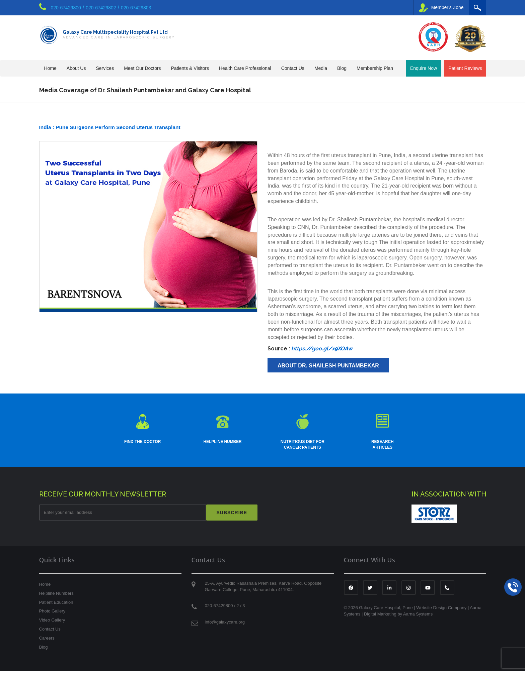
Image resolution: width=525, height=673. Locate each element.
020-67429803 (136, 7)
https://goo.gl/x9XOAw (321, 348)
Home (50, 68)
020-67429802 (101, 7)
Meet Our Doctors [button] (142, 68)
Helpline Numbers (56, 595)
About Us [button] (76, 68)
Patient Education (56, 604)
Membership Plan (375, 68)
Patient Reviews (465, 68)
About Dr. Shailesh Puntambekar (328, 365)
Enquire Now (423, 68)
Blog (342, 68)
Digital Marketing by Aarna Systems (398, 616)
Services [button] (105, 68)
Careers (47, 640)
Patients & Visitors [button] (190, 68)
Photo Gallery (52, 612)
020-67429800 (66, 7)
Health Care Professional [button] (245, 68)
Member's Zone (441, 7)
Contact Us (50, 631)
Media (320, 68)
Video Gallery (52, 622)
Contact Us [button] (292, 68)
